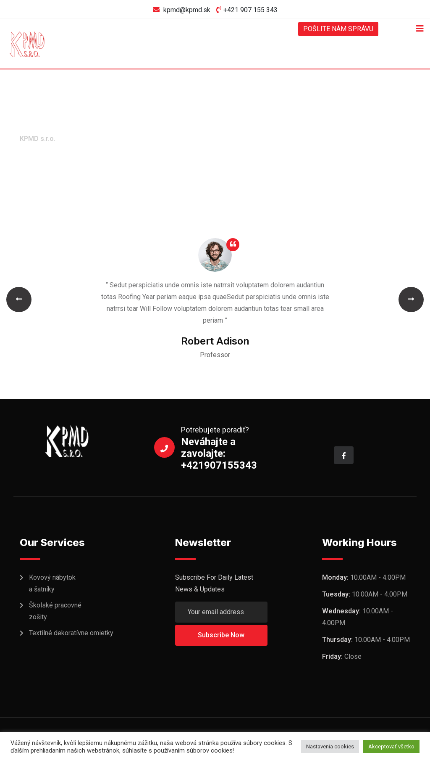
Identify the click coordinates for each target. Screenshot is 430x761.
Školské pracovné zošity (55, 611)
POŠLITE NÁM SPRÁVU (338, 29)
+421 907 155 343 (250, 10)
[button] (18, 299)
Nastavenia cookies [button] (330, 746)
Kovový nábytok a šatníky (52, 583)
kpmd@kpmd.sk (186, 10)
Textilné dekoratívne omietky (71, 633)
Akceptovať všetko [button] (391, 746)
